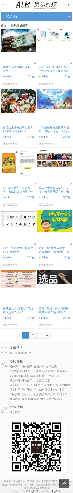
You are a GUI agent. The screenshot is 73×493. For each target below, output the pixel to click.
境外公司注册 (30, 394)
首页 (3, 25)
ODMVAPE (16, 375)
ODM (34, 371)
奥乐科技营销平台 (20, 353)
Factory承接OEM (20, 371)
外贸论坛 (53, 375)
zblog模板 (55, 491)
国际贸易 (15, 394)
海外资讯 (15, 366)
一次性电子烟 (42, 380)
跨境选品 (33, 398)
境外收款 (29, 375)
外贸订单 (15, 389)
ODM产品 (53, 385)
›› (47, 335)
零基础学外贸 (42, 389)
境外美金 (62, 371)
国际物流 (51, 366)
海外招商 (27, 366)
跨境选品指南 (19, 25)
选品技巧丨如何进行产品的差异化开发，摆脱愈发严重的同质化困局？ (54, 70)
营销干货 (27, 389)
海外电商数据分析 (51, 398)
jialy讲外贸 (57, 389)
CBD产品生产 (47, 371)
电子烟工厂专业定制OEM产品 (28, 385)
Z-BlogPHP (32, 491)
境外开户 (41, 375)
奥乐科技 (15, 412)
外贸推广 (27, 380)
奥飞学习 (62, 394)
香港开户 (39, 366)
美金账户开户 (47, 394)
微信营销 (15, 398)
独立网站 (15, 380)
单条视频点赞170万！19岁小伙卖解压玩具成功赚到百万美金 (54, 191)
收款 (24, 398)
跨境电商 (65, 385)
